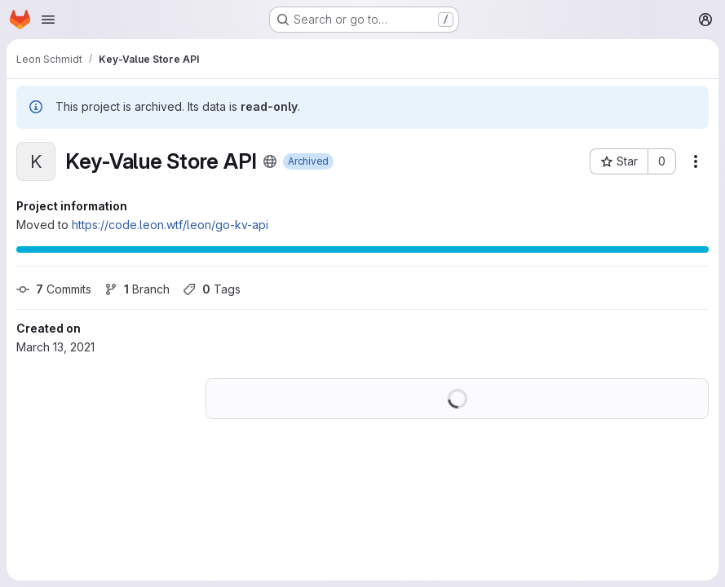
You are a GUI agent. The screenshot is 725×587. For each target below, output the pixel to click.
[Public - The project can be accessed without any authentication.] (269, 161)
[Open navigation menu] (48, 20)
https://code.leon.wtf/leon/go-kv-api (170, 225)
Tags (212, 289)
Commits (53, 289)
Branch (137, 289)
